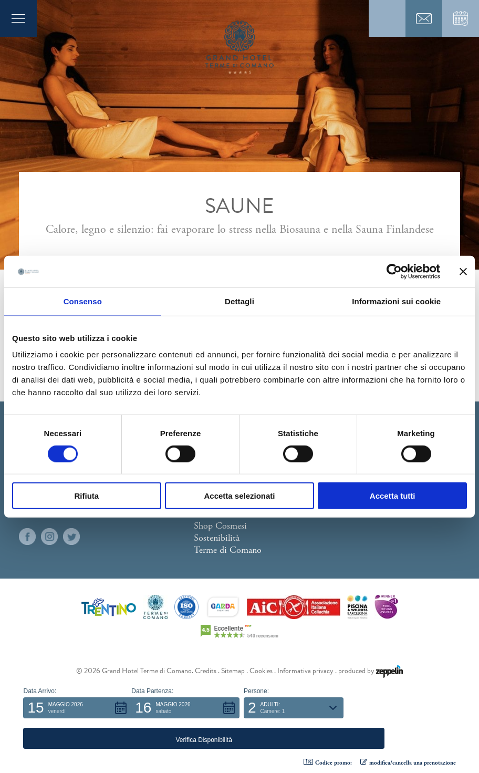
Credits (205, 670)
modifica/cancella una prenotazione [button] (408, 763)
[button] (77, 738)
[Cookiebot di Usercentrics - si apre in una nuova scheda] (394, 271)
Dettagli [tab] (239, 300)
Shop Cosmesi (220, 526)
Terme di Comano (228, 550)
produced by (370, 670)
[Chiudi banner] (463, 271)
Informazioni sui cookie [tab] (396, 300)
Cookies (261, 670)
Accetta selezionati (239, 495)
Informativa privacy (305, 670)
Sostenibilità (217, 538)
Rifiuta (86, 495)
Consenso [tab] (83, 300)
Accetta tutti (392, 495)
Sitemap (233, 670)
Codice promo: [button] (328, 763)
